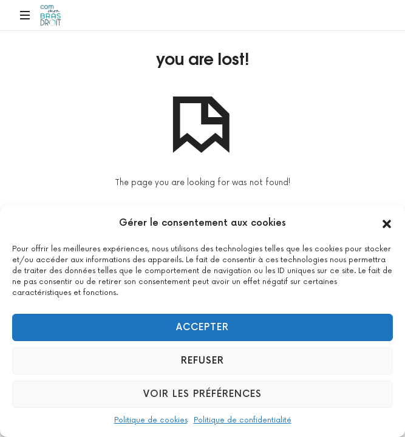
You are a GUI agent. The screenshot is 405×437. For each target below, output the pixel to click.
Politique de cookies (151, 420)
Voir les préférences (202, 394)
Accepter (202, 327)
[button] (387, 223)
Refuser (202, 361)
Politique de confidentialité (242, 420)
